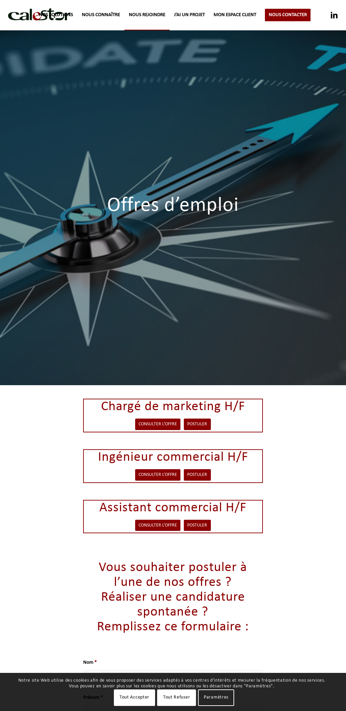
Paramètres (216, 697)
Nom (90, 662)
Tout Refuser (176, 697)
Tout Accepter (134, 697)
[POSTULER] (197, 424)
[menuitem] (55, 15)
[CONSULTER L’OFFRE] (157, 424)
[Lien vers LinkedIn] (334, 15)
